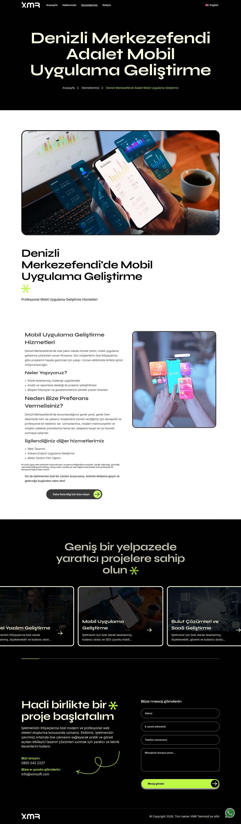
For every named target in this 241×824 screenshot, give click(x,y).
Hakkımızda (69, 5)
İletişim (107, 5)
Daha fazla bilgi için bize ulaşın (77, 494)
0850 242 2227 (33, 763)
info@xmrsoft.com (35, 774)
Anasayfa (51, 5)
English (211, 5)
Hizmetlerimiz (89, 5)
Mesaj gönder (183, 784)
